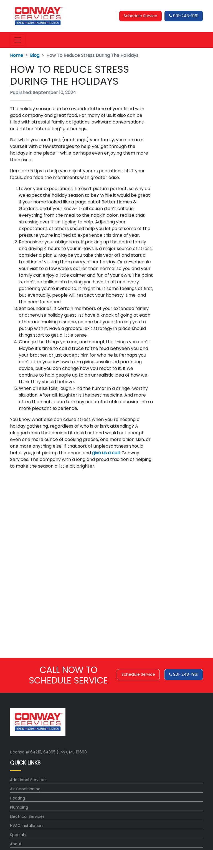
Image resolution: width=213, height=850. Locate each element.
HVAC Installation (26, 825)
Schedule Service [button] (140, 16)
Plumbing (19, 807)
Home (16, 55)
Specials (18, 835)
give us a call (106, 453)
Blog (34, 55)
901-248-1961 (183, 16)
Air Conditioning (25, 789)
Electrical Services (27, 816)
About (16, 844)
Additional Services (28, 780)
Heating (17, 798)
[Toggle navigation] (18, 40)
